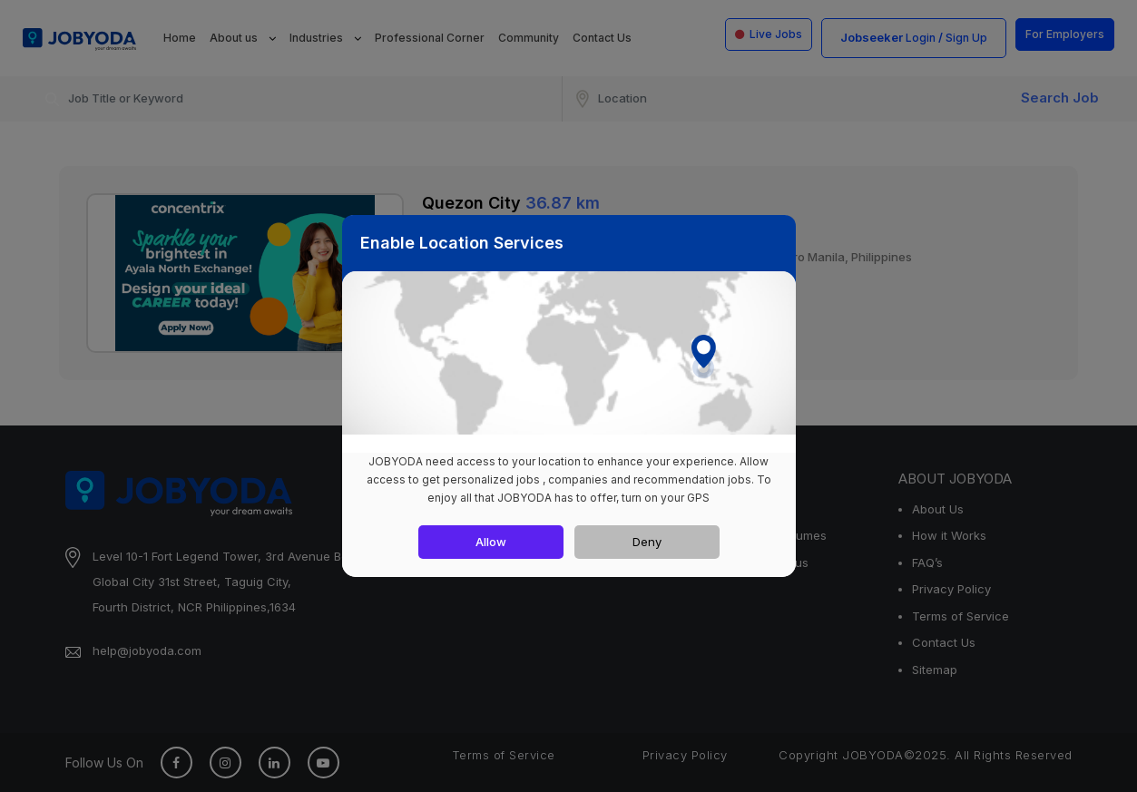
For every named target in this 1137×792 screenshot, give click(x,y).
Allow (490, 541)
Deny (647, 541)
